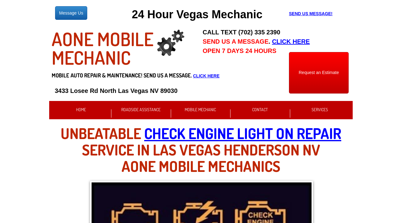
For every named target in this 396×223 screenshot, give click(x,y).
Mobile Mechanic (200, 109)
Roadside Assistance (141, 109)
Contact (260, 109)
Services (320, 109)
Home (81, 109)
